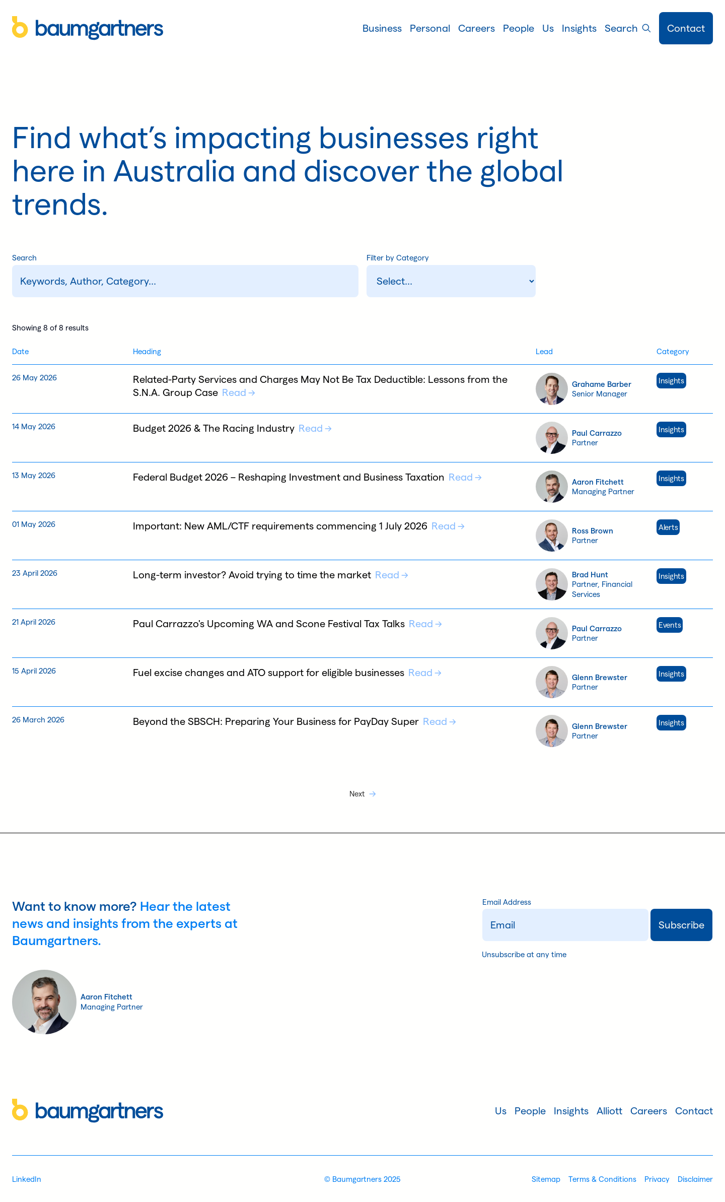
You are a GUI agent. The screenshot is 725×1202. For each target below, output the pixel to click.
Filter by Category (398, 257)
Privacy (657, 1179)
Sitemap (546, 1179)
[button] (382, 28)
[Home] (87, 28)
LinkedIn (26, 1179)
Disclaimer (695, 1179)
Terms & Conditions (602, 1179)
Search (24, 257)
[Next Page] (362, 793)
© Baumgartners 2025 (362, 1179)
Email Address (506, 902)
